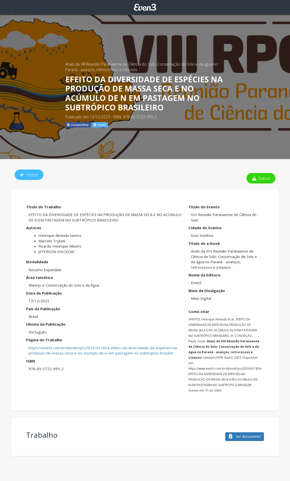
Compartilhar (78, 125)
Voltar (29, 175)
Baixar (261, 178)
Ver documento (244, 436)
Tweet (100, 125)
